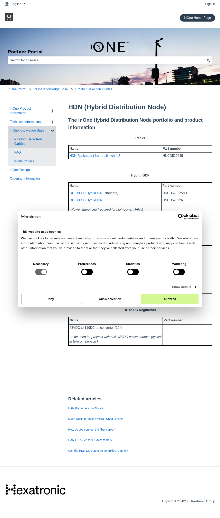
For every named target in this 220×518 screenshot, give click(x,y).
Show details (181, 287)
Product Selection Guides (93, 89)
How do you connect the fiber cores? (91, 429)
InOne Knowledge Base (51, 89)
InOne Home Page (197, 17)
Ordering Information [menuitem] (25, 178)
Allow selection (110, 299)
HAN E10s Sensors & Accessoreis (90, 440)
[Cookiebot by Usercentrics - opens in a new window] (181, 217)
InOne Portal (17, 89)
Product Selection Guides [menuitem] (28, 142)
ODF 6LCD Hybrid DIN (86, 193)
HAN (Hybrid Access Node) (85, 408)
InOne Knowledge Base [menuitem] (27, 130)
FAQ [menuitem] (17, 152)
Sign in (210, 4)
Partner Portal (25, 52)
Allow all (170, 299)
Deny (50, 299)
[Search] (208, 60)
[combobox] (106, 60)
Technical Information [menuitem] (25, 122)
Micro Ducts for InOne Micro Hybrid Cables (95, 419)
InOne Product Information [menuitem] (20, 111)
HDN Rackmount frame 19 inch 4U (95, 155)
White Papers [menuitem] (24, 161)
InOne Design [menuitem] (20, 170)
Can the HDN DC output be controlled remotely (98, 450)
